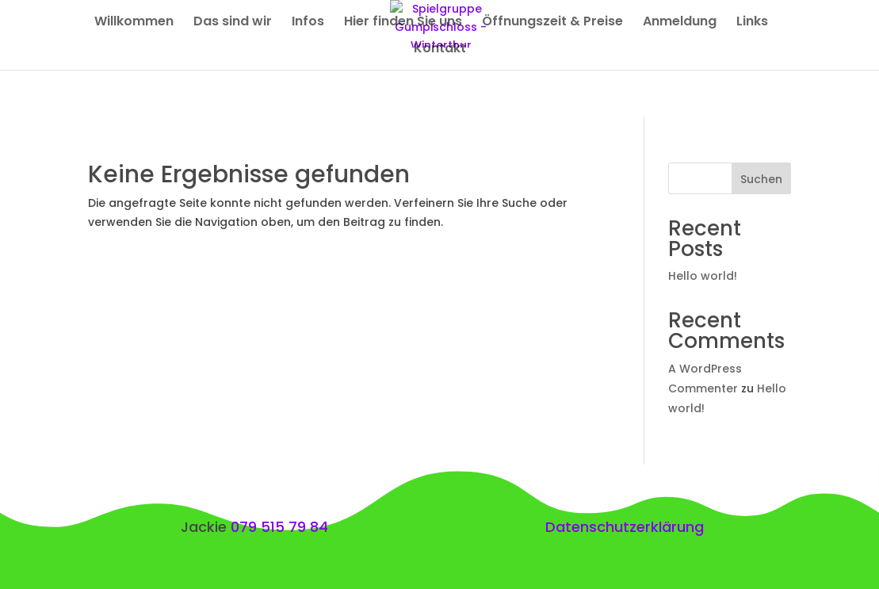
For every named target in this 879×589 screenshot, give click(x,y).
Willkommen (134, 23)
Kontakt (440, 50)
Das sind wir (232, 23)
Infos (308, 23)
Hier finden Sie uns (403, 23)
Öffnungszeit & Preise (552, 23)
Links (752, 23)
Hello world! (702, 276)
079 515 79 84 (279, 527)
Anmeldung (680, 23)
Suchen (761, 179)
